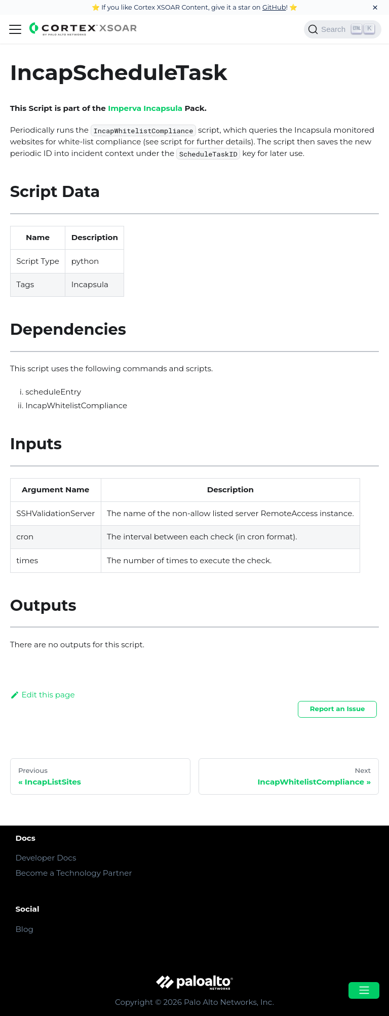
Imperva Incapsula (145, 108)
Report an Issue (337, 709)
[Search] (342, 29)
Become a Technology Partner (73, 873)
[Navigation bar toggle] (15, 29)
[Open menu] (363, 990)
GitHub (274, 7)
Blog (24, 929)
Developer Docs (45, 858)
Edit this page (42, 694)
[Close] (375, 7)
